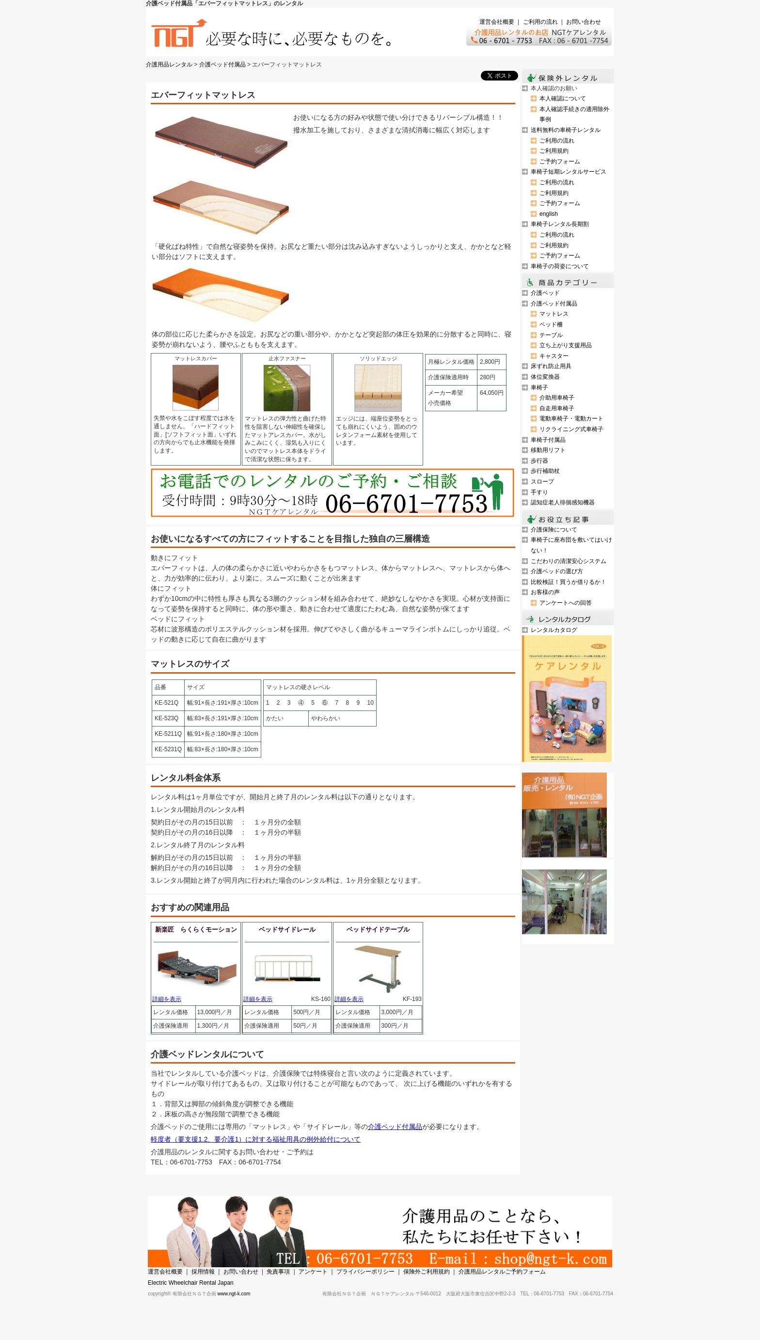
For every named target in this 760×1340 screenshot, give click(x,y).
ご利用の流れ (540, 21)
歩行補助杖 (545, 471)
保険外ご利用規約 (426, 1271)
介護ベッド (545, 293)
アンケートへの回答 (565, 602)
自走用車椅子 (556, 408)
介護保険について (554, 529)
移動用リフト (548, 450)
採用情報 (203, 1271)
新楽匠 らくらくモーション (196, 929)
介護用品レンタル (169, 64)
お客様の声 (545, 592)
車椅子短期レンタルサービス (568, 171)
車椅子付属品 (548, 439)
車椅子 (539, 387)
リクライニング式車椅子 (571, 429)
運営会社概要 (496, 21)
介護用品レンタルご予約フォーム (502, 1271)
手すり (539, 492)
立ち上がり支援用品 (565, 345)
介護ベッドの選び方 (557, 571)
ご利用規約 (554, 150)
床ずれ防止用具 (551, 366)
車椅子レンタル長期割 (560, 224)
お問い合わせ (583, 21)
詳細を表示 (166, 999)
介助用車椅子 (556, 397)
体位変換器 (545, 376)
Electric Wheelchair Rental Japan (191, 1282)
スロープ (542, 481)
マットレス (554, 313)
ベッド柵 (551, 324)
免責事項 (278, 1271)
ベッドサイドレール (287, 929)
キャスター (554, 356)
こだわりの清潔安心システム (568, 561)
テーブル (551, 335)
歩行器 (539, 460)
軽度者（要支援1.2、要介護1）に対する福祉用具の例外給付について (256, 1139)
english (548, 213)
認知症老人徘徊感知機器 (563, 502)
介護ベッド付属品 (222, 64)
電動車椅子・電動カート (571, 418)
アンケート (313, 1271)
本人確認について (562, 98)
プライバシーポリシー (365, 1271)
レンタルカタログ (554, 630)
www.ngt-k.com (234, 1293)
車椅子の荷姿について (560, 266)
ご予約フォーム (559, 161)
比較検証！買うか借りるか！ (568, 582)
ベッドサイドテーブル (378, 929)
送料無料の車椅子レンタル (566, 130)
